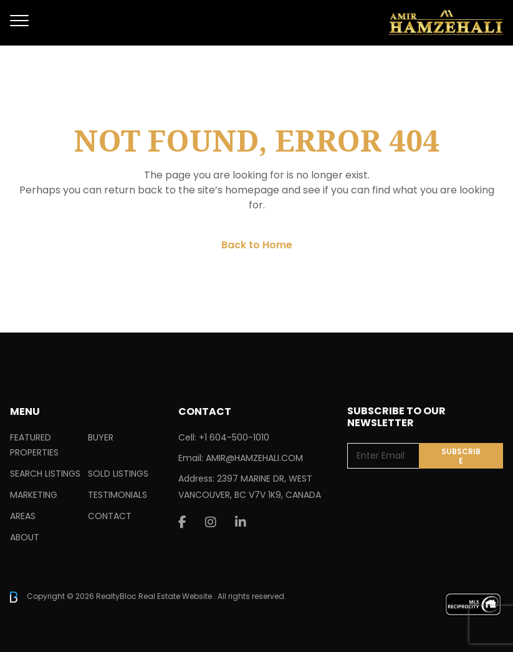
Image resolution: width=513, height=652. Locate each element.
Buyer (100, 437)
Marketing (33, 495)
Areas (23, 516)
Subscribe (461, 456)
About (24, 537)
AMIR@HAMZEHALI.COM (254, 458)
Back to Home (256, 245)
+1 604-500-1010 (234, 437)
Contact (110, 516)
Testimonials (117, 495)
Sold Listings (118, 473)
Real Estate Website (176, 596)
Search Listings (45, 473)
